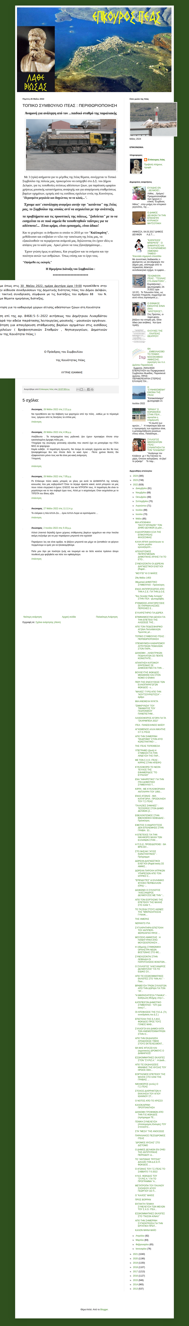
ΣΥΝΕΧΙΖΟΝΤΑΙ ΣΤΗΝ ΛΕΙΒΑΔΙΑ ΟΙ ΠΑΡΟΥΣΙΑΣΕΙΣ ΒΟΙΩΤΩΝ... (150, 959)
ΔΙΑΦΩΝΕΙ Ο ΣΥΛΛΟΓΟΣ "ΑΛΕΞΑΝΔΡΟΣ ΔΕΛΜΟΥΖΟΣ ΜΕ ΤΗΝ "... (149, 893)
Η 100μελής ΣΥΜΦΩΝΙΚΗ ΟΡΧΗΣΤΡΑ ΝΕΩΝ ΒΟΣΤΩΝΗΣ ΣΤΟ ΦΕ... (148, 950)
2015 (136, 1280)
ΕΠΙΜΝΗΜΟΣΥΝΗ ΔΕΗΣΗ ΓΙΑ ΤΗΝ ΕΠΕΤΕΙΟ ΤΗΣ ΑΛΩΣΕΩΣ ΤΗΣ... (150, 620)
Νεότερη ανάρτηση (32, 617)
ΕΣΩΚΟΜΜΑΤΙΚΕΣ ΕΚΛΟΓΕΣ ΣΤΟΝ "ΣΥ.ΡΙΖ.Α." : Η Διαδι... (150, 1058)
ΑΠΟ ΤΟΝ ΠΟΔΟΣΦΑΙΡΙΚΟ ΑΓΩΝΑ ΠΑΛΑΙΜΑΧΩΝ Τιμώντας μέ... (149, 629)
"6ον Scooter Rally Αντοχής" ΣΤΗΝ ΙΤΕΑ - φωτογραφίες (149, 597)
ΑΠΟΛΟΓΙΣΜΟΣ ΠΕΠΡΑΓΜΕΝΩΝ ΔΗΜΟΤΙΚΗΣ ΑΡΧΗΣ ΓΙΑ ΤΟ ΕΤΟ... (150, 555)
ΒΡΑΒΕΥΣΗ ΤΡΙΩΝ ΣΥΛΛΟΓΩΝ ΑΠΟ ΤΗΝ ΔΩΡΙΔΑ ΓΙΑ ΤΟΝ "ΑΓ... (150, 988)
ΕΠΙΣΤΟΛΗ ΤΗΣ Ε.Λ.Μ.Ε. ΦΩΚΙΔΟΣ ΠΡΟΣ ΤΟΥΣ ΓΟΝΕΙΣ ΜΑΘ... (148, 1022)
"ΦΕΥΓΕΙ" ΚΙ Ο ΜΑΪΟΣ (146, 573)
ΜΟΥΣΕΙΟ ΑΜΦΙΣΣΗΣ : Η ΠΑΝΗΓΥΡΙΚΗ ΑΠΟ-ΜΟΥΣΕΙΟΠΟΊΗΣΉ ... (148, 940)
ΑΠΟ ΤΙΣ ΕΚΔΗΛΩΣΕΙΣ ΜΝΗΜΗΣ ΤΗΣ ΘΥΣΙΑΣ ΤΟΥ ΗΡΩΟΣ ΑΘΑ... (150, 1067)
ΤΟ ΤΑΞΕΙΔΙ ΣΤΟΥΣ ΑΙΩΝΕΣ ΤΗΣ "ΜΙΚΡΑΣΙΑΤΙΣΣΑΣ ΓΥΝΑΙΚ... (149, 912)
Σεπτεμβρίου (142, 501)
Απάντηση (36, 422)
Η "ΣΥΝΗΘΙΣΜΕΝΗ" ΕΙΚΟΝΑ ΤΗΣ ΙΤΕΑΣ (156, 391)
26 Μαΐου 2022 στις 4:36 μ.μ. (58, 432)
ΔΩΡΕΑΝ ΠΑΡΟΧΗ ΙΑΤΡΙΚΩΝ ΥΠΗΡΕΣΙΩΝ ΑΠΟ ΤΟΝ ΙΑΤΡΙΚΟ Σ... (150, 873)
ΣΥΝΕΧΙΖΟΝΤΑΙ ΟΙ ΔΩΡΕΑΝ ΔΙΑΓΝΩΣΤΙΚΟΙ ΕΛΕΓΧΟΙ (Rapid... (149, 566)
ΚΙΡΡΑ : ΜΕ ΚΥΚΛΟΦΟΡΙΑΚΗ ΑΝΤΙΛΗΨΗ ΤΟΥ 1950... (150, 790)
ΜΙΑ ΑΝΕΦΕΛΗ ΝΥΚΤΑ (146, 701)
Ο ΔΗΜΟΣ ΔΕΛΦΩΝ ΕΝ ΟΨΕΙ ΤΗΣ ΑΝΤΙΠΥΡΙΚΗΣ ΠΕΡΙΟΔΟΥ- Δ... (150, 1152)
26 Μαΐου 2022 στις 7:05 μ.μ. (58, 476)
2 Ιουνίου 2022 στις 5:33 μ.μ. (57, 528)
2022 (136, 484)
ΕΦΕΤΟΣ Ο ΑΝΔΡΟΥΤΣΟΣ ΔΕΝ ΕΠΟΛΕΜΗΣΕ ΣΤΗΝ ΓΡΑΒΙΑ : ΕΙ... (149, 828)
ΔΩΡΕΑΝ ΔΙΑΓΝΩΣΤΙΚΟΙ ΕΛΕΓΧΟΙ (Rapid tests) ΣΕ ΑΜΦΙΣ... (149, 864)
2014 (136, 1284)
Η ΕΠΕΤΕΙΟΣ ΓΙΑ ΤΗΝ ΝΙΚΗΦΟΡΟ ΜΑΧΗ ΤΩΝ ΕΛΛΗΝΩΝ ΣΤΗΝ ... (148, 837)
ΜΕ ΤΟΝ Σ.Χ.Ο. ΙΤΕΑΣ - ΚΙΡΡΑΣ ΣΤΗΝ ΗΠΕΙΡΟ (148, 761)
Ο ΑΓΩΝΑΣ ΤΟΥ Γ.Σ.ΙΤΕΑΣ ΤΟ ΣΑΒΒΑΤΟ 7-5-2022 (150, 1170)
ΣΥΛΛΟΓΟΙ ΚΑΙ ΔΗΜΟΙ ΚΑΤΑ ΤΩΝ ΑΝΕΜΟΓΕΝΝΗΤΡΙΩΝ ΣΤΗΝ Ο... (150, 1031)
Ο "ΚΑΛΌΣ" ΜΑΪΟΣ (144, 1195)
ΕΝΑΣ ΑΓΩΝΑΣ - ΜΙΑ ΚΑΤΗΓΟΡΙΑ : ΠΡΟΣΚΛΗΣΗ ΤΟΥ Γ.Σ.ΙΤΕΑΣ (150, 799)
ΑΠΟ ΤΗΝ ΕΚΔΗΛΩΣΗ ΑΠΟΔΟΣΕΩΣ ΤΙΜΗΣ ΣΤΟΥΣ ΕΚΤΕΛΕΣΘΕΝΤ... (149, 1041)
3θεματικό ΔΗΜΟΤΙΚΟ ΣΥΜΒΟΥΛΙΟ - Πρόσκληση (149, 583)
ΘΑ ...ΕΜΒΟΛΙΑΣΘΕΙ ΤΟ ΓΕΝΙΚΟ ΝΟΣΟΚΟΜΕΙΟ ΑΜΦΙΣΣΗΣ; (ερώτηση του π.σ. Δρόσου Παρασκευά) (149, 357)
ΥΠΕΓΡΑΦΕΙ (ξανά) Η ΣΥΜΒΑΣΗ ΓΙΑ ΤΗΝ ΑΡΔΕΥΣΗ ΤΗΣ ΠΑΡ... (147, 753)
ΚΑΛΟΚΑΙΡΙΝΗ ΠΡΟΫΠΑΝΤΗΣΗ (145, 1106)
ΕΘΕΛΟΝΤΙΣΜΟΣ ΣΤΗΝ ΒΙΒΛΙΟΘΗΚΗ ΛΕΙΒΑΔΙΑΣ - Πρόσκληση (150, 818)
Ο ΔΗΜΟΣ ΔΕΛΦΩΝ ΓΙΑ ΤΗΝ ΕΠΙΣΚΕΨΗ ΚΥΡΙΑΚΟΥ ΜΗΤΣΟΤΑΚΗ (156, 218)
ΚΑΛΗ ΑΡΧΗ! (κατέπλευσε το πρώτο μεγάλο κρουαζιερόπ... (149, 545)
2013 (136, 1288)
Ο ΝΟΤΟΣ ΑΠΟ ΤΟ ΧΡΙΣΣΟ (149, 1100)
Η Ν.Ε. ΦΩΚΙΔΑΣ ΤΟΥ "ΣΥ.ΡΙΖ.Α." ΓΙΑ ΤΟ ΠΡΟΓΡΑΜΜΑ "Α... (146, 1179)
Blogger (104, 1309)
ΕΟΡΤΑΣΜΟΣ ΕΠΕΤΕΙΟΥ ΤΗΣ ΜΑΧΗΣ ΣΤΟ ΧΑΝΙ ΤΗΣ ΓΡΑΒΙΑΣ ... (150, 1077)
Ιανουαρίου (141, 1248)
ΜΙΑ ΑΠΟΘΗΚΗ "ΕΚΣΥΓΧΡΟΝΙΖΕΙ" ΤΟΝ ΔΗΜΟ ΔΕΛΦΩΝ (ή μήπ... (149, 525)
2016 (136, 1276)
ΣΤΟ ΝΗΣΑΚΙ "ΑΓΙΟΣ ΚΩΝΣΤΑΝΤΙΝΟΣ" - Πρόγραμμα (146, 854)
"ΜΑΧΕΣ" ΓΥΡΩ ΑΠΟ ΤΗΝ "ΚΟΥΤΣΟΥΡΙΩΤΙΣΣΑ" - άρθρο (148, 694)
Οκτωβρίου (141, 497)
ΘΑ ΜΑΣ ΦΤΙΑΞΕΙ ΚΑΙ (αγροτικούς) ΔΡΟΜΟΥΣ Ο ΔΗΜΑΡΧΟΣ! (149, 1051)
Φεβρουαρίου (143, 1244)
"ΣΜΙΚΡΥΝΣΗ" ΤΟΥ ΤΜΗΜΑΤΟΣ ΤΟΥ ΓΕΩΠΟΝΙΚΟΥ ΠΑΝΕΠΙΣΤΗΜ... (145, 709)
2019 (136, 1263)
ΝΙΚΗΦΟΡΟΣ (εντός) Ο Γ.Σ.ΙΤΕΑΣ (146, 1085)
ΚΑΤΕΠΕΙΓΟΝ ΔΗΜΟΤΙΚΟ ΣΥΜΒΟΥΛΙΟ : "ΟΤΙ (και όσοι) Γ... (148, 1005)
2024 (136, 476)
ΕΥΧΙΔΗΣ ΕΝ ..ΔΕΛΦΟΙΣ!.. (154, 189)
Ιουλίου (139, 510)
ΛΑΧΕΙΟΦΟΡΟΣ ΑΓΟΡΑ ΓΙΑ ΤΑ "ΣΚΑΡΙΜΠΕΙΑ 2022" (150, 719)
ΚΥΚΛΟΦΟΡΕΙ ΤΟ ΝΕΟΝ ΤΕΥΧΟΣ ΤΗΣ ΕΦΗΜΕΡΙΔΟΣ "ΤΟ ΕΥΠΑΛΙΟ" (147, 771)
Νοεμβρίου (141, 492)
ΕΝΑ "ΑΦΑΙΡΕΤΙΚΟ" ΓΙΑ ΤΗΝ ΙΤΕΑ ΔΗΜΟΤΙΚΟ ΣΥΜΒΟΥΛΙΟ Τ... (149, 782)
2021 (136, 1254)
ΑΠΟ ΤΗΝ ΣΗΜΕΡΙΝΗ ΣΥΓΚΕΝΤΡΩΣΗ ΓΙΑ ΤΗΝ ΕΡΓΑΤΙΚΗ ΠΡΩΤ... (149, 1223)
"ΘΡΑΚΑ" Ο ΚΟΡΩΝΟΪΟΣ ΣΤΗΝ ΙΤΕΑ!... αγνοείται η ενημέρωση (154, 414)
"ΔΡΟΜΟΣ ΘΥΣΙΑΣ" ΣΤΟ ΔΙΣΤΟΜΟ (147, 1143)
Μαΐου (139, 518)
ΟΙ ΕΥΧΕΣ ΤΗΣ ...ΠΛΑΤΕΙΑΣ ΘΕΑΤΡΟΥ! (155, 334)
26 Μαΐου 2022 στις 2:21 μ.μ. (58, 409)
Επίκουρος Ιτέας (156, 159)
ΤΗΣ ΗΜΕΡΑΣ (142, 919)
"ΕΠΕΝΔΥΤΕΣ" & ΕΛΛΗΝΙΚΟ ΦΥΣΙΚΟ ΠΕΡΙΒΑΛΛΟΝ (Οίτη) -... (149, 883)
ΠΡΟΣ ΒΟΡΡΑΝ (143, 1199)
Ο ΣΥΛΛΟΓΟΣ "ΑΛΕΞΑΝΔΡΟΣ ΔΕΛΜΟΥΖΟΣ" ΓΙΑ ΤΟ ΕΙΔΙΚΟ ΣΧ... (150, 969)
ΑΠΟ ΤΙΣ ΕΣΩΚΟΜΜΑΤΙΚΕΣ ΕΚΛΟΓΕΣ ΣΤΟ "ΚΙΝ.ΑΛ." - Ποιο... (149, 979)
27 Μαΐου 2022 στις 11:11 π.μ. (58, 508)
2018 (136, 1267)
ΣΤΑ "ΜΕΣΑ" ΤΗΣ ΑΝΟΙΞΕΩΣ (149, 1131)
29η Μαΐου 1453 (143, 577)
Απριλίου (140, 1235)
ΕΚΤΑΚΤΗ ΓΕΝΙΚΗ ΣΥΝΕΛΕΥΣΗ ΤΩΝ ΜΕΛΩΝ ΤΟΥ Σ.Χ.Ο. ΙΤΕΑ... (150, 1207)
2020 (136, 1258)
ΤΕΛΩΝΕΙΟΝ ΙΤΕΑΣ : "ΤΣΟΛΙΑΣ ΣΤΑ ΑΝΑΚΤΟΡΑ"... (156, 279)
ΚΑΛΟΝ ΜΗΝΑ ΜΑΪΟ (145, 1230)
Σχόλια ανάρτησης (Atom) (48, 622)
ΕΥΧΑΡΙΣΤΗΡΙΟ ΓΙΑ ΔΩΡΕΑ (149, 613)
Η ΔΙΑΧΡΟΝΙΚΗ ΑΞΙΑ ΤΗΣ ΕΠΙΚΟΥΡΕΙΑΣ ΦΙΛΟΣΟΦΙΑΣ (148, 535)
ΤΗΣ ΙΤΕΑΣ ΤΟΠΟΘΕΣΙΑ (147, 746)
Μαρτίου (140, 1240)
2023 (136, 480)
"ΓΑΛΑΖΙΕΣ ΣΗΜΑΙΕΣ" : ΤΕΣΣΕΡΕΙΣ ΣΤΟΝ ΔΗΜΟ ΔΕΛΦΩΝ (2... (149, 808)
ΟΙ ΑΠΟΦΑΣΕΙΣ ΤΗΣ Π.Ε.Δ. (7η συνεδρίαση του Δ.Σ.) (150, 1013)
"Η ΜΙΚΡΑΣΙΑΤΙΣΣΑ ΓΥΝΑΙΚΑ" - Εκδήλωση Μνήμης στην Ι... (150, 996)
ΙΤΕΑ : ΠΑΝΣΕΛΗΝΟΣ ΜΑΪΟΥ (150, 725)
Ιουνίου (139, 514)
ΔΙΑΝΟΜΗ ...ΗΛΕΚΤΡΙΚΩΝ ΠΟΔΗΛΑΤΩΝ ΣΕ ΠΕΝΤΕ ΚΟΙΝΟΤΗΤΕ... (149, 656)
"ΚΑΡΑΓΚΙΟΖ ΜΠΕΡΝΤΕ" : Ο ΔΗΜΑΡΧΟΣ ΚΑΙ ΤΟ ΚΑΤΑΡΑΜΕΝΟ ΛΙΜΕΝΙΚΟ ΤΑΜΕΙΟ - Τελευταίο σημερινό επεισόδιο (149, 248)
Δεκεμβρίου (142, 488)
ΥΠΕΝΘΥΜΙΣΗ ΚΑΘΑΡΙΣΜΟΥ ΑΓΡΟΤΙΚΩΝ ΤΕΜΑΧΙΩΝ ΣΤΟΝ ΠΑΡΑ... (150, 646)
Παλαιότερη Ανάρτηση (107, 617)
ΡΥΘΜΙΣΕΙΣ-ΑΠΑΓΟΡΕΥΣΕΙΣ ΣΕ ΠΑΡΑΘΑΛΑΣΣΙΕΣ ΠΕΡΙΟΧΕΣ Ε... (149, 606)
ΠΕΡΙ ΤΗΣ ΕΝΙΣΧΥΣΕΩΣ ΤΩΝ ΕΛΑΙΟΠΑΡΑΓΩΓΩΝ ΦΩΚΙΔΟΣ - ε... (150, 685)
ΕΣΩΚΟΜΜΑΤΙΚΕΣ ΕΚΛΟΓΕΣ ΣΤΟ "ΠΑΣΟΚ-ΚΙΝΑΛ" (150, 1214)
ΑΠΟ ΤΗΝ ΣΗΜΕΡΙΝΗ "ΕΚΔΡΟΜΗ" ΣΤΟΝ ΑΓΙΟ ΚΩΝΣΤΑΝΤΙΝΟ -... (149, 739)
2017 (136, 1271)
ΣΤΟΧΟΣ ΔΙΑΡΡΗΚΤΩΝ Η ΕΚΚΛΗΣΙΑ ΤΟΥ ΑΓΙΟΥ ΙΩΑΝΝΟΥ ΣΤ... (148, 1094)
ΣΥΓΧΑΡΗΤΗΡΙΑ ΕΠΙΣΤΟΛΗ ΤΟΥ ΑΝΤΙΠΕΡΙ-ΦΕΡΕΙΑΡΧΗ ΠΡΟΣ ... (149, 930)
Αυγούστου (141, 505)
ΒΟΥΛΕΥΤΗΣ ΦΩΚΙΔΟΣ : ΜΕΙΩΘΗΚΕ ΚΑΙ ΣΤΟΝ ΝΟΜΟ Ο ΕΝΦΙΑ (148, 675)
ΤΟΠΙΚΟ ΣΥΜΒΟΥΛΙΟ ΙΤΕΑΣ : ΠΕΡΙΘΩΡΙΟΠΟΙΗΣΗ (150, 637)
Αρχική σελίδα (69, 617)
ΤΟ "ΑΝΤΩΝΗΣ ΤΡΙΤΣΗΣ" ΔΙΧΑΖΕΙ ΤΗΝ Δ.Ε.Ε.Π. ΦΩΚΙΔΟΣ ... (148, 1162)
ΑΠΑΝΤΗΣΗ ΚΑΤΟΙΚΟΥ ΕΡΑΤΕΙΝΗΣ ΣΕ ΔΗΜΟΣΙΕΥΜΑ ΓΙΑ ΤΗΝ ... (149, 665)
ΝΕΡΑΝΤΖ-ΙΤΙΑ (142, 923)
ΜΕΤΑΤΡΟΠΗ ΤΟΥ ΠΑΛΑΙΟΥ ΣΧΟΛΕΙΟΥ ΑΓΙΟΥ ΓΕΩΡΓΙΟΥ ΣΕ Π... (149, 1188)
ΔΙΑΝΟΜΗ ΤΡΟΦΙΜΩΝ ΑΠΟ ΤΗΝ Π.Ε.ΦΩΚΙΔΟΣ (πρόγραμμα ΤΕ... (149, 1115)
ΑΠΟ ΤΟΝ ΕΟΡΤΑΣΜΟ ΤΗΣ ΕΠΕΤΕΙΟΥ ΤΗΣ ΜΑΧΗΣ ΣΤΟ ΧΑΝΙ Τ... (149, 902)
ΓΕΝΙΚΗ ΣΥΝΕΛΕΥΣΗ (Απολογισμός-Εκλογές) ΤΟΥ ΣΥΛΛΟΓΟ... (150, 1124)
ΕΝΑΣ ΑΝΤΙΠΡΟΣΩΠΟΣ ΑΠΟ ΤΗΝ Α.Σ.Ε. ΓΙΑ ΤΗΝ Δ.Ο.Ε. (150, 590)
